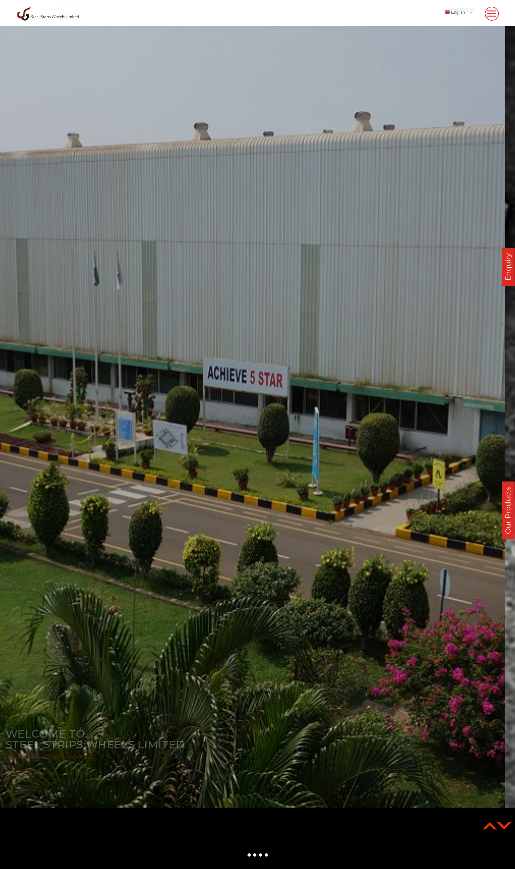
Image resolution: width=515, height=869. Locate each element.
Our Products (508, 510)
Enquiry (508, 267)
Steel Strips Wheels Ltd (74, 757)
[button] (249, 855)
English (455, 12)
